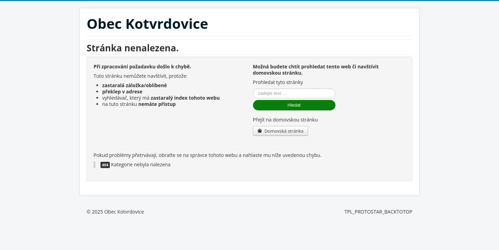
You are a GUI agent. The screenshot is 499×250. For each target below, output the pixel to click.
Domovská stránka (280, 131)
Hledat (294, 105)
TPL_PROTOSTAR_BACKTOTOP (378, 211)
